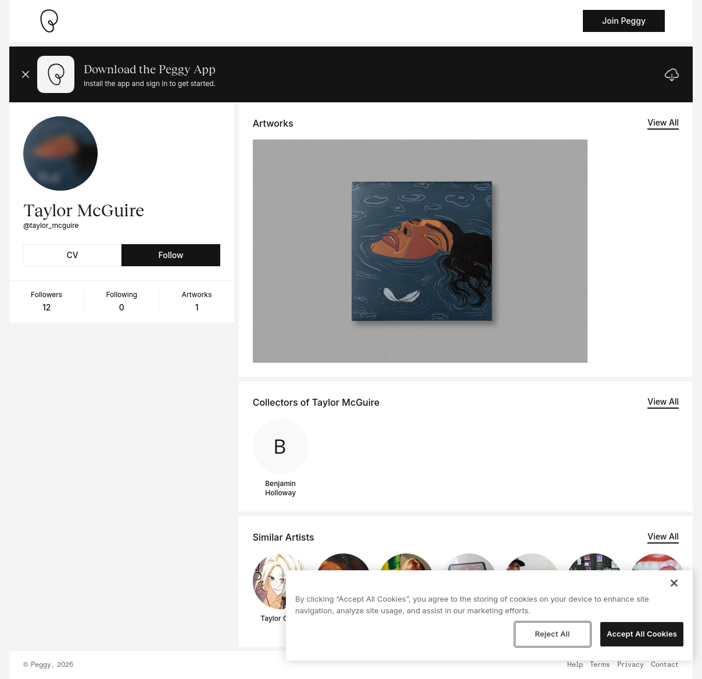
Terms (600, 665)
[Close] (674, 583)
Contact (665, 665)
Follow (170, 255)
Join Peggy (624, 21)
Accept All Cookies (642, 633)
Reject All (552, 633)
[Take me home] (48, 21)
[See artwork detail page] (420, 251)
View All (663, 122)
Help (575, 665)
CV (72, 255)
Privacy (630, 665)
